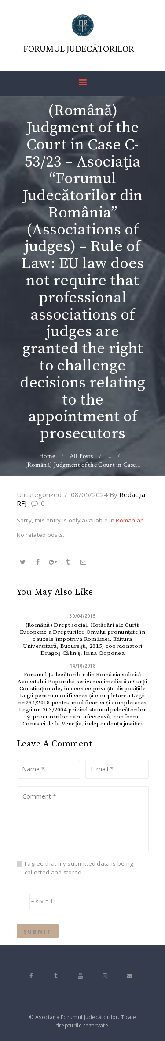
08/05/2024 (89, 494)
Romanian (130, 520)
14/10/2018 (82, 666)
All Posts (81, 456)
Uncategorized (39, 494)
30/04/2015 (82, 616)
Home (47, 456)
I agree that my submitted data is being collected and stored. (79, 868)
